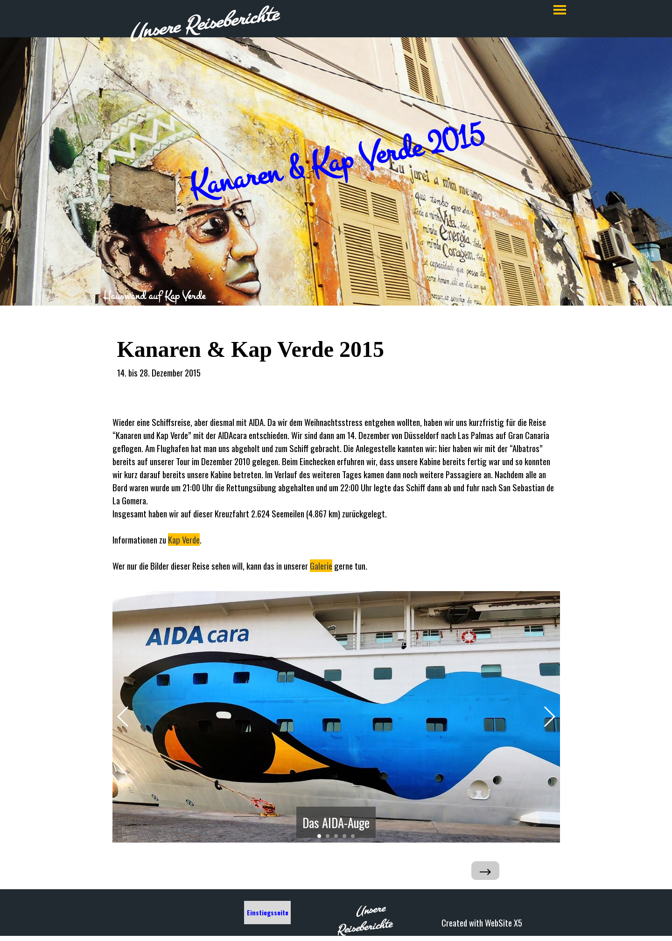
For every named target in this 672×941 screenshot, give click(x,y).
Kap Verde (184, 539)
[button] (123, 716)
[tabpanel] (336, 296)
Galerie (321, 565)
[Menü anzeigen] (559, 9)
